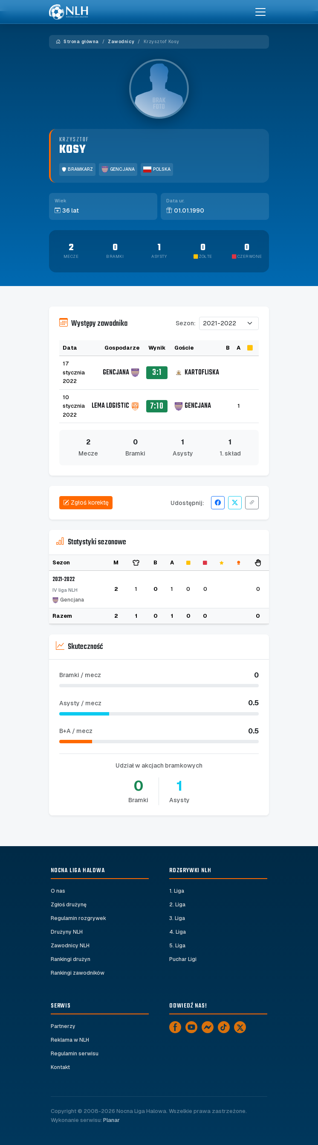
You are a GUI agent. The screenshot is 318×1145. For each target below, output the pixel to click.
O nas (58, 891)
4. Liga (177, 932)
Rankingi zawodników (77, 973)
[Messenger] (208, 1027)
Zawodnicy (121, 41)
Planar (111, 1120)
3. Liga (177, 918)
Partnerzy (63, 1026)
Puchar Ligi (183, 959)
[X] (240, 1027)
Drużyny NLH (67, 932)
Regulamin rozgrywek (78, 918)
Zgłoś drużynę (69, 904)
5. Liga (177, 945)
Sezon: (186, 323)
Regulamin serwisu (74, 1053)
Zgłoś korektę (86, 502)
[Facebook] (175, 1027)
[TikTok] (224, 1027)
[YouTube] (191, 1027)
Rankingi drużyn (70, 959)
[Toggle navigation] (260, 12)
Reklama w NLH (70, 1040)
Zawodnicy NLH (70, 945)
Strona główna (77, 41)
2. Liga (177, 904)
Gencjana (118, 169)
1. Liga (176, 891)
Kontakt (60, 1067)
